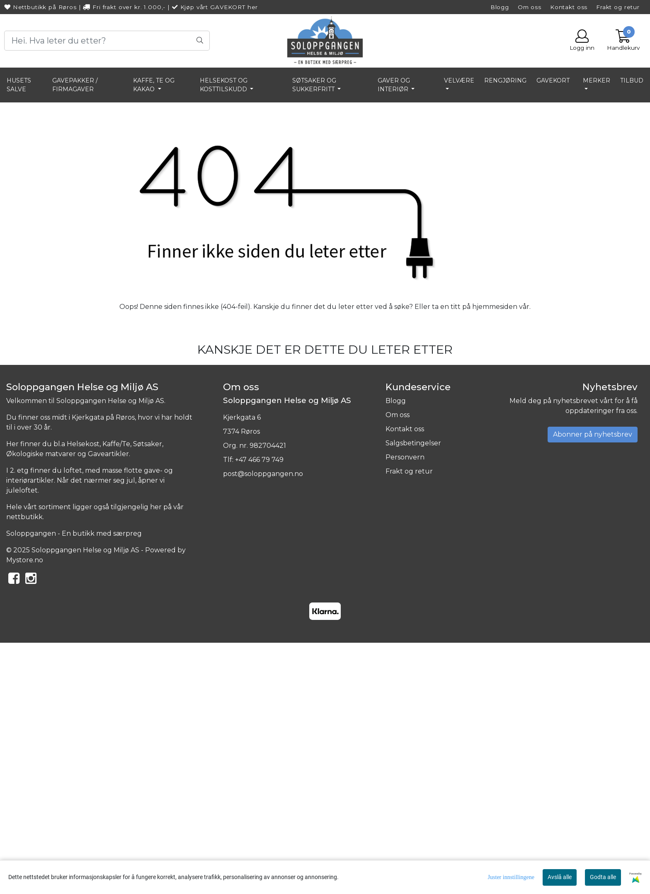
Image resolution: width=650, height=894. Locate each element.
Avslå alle (560, 877)
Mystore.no (24, 811)
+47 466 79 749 (259, 710)
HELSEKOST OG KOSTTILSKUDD (224, 85)
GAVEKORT (553, 80)
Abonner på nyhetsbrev (592, 685)
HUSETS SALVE (19, 85)
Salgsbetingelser (413, 694)
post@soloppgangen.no (263, 725)
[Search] (107, 41)
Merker (596, 80)
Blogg (499, 7)
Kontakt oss (568, 7)
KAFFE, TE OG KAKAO (154, 85)
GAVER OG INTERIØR (394, 85)
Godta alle (603, 877)
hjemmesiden (494, 557)
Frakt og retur (618, 7)
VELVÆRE (459, 80)
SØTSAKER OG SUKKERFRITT (314, 85)
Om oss (529, 7)
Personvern (405, 708)
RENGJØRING (505, 80)
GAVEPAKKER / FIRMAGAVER (75, 85)
